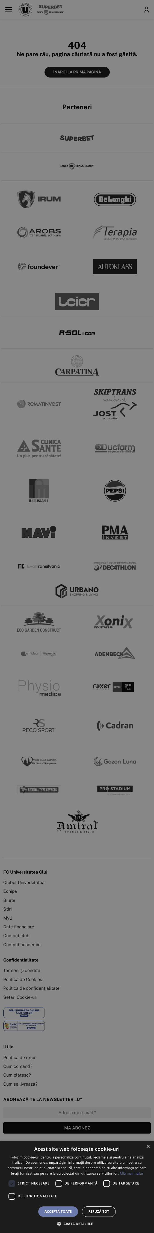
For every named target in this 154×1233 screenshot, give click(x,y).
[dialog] (77, 1187)
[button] (77, 1223)
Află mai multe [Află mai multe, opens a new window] (131, 1173)
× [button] (148, 1147)
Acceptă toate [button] (58, 1211)
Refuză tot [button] (98, 1211)
